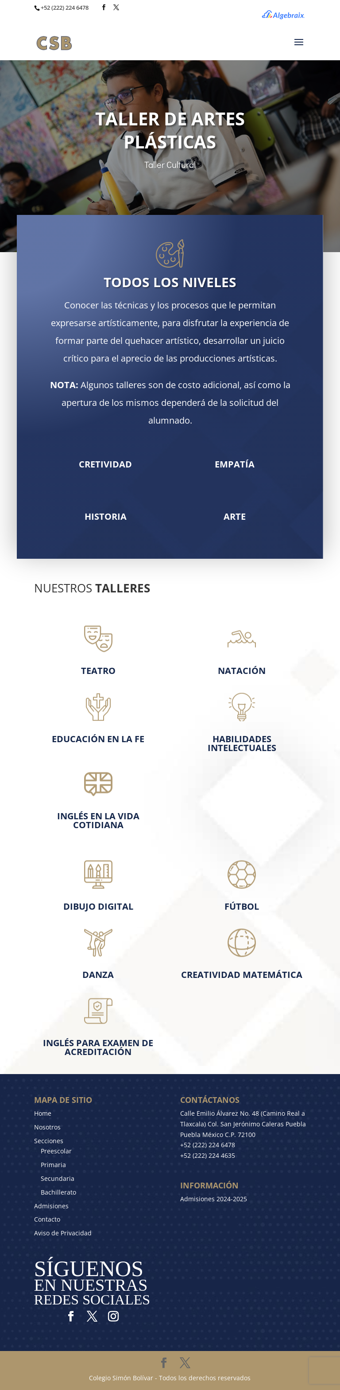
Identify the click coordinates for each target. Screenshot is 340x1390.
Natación (242, 671)
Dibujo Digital (98, 906)
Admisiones (51, 1206)
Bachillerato (58, 1192)
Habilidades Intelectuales (242, 743)
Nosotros (47, 1127)
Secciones (48, 1141)
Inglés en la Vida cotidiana (98, 820)
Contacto (47, 1219)
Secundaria (57, 1178)
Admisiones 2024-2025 (213, 1199)
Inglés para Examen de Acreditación (98, 1047)
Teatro (98, 671)
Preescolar (56, 1151)
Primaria (53, 1164)
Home (42, 1113)
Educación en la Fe (98, 739)
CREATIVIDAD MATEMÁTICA (241, 975)
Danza (98, 975)
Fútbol (241, 906)
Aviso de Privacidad (63, 1233)
